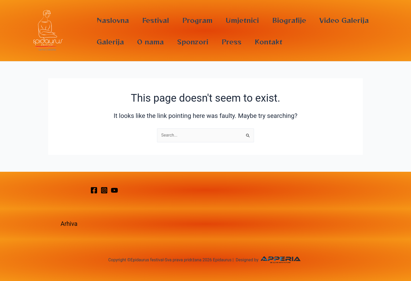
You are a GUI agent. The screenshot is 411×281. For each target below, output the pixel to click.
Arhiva (69, 224)
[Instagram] (104, 190)
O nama (150, 41)
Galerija (110, 41)
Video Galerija (344, 20)
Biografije (289, 20)
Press (231, 41)
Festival (155, 20)
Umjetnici (242, 20)
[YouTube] (114, 190)
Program (197, 20)
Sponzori (192, 41)
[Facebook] (94, 190)
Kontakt (268, 41)
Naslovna (113, 20)
